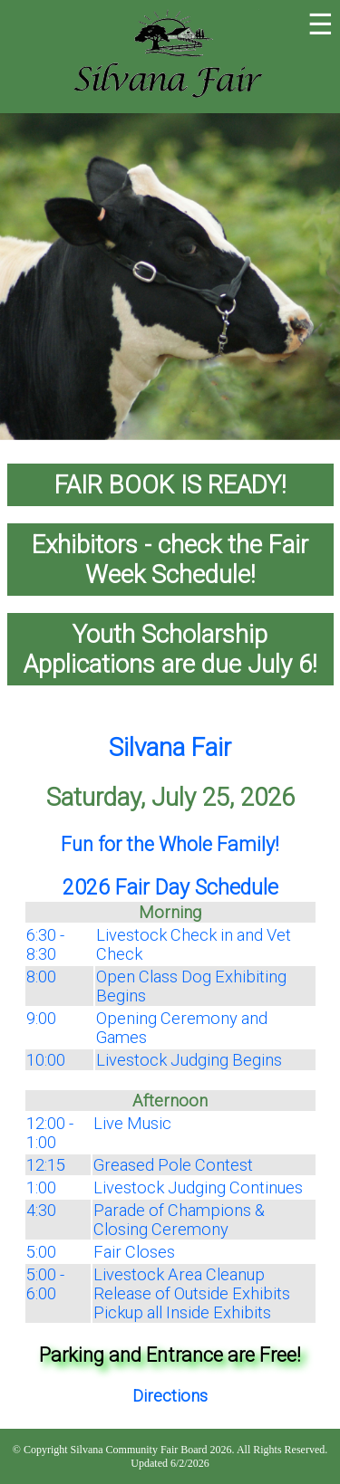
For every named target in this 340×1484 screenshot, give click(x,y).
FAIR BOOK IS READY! (170, 485)
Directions (170, 1395)
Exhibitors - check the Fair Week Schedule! (170, 559)
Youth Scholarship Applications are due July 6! (170, 649)
